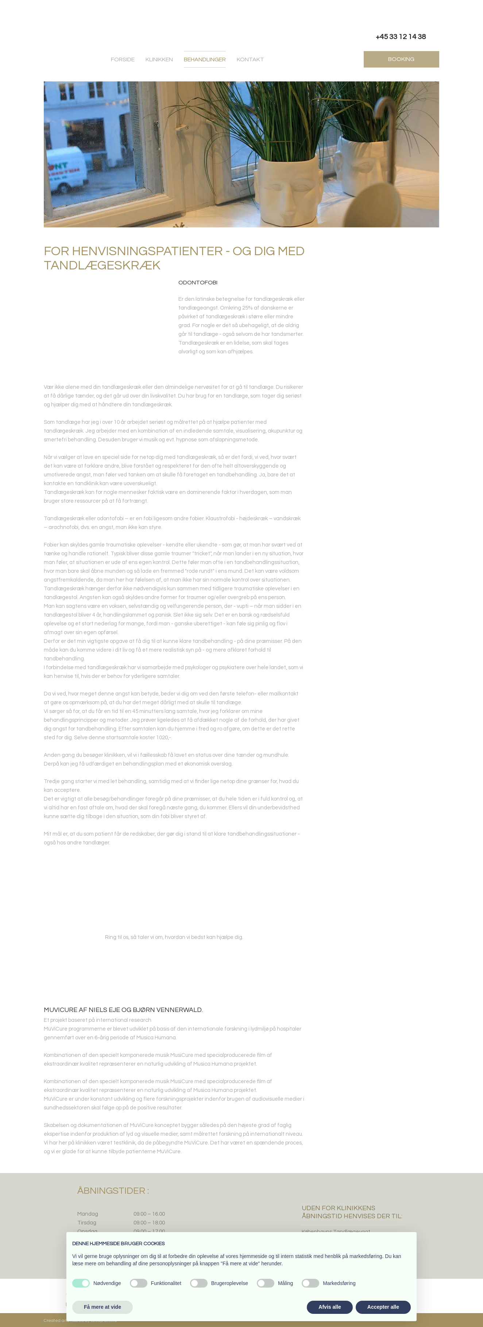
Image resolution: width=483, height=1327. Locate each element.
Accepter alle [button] (383, 1307)
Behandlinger (205, 59)
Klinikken (159, 59)
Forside (123, 59)
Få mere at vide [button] (102, 1307)
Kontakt (250, 59)
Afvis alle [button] (329, 1307)
